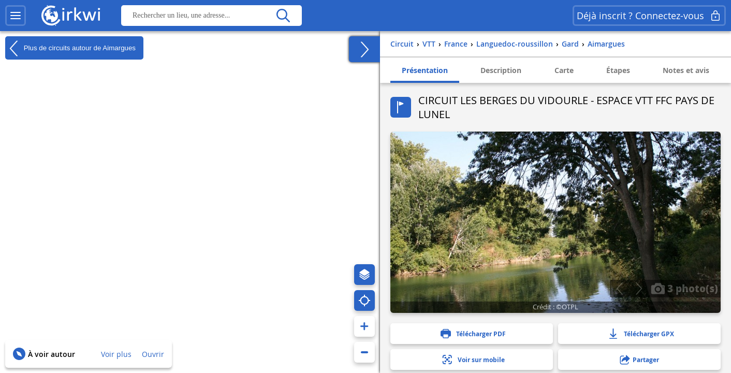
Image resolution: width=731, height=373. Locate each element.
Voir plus (116, 354)
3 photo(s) (684, 288)
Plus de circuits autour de (70, 48)
